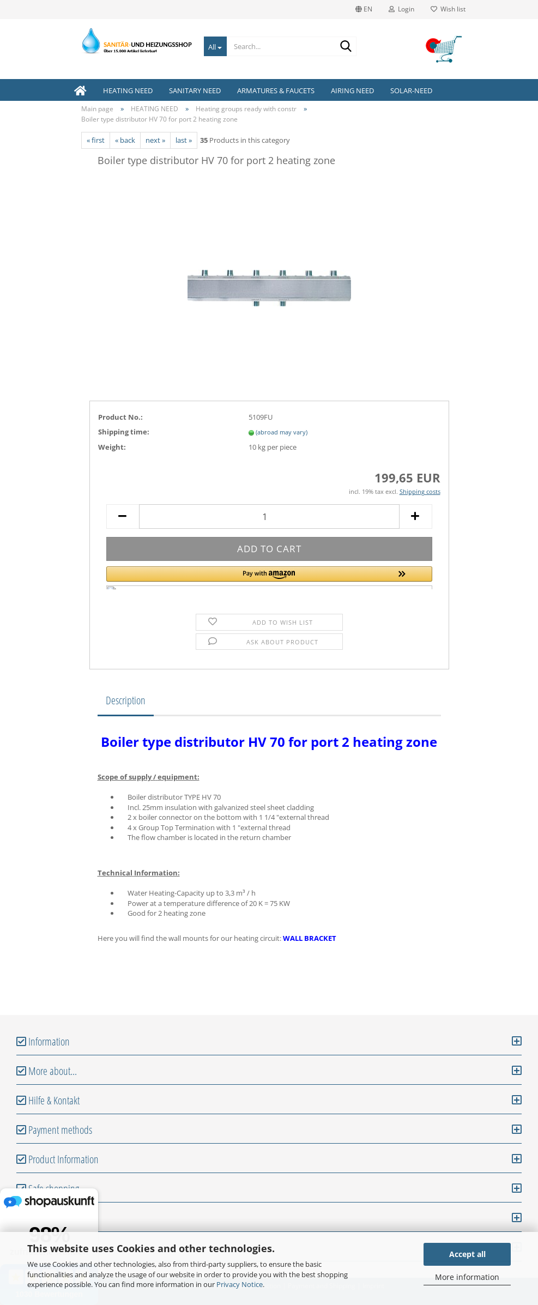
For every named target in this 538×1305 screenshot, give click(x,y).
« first (96, 140)
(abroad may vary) (281, 432)
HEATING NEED (128, 90)
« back (125, 140)
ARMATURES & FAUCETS (276, 90)
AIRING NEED (352, 90)
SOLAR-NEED (411, 90)
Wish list (448, 9)
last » (184, 140)
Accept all (467, 1254)
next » (155, 140)
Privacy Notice (239, 1284)
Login (401, 9)
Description (126, 700)
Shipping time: (123, 432)
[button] (269, 577)
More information (467, 1277)
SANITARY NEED (195, 90)
